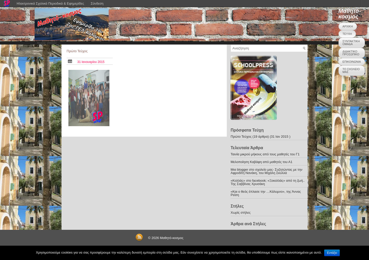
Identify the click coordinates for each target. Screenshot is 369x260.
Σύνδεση (97, 3)
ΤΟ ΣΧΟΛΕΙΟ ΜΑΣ (351, 70)
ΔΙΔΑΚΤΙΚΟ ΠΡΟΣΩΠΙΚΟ (351, 53)
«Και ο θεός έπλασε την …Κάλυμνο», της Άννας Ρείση (266, 193)
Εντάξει (332, 253)
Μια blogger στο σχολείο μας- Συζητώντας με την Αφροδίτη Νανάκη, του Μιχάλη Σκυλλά (266, 171)
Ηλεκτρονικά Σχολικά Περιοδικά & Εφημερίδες (50, 3)
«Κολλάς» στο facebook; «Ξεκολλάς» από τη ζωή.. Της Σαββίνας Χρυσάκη (268, 182)
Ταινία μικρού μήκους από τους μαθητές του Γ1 (265, 154)
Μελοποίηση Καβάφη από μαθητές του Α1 (261, 162)
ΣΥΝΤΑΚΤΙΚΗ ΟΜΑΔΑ (351, 43)
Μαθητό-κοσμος (350, 14)
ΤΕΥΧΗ (347, 33)
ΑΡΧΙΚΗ (348, 26)
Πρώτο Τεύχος (77, 51)
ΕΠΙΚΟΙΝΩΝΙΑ (352, 61)
